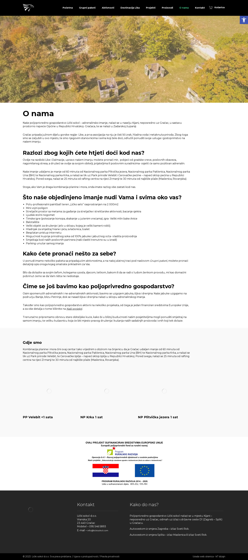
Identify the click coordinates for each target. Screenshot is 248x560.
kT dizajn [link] (220, 556)
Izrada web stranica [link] (203, 556)
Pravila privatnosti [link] (109, 556)
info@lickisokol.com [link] (97, 530)
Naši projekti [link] (74, 308)
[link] (244, 20)
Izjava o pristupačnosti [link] (86, 556)
